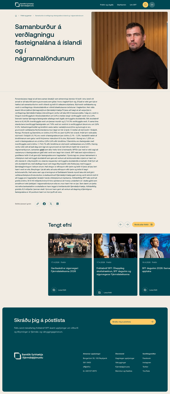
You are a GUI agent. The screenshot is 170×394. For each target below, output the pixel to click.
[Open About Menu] (133, 5)
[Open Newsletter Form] (133, 322)
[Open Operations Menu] (122, 5)
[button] (121, 224)
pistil (42, 149)
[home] (24, 4)
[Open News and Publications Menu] (107, 5)
